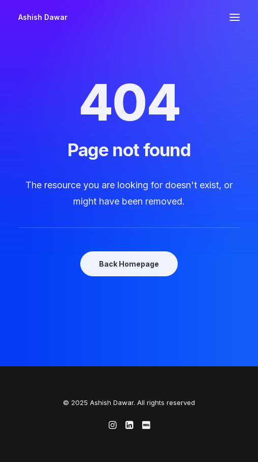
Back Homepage (129, 263)
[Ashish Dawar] (43, 17)
